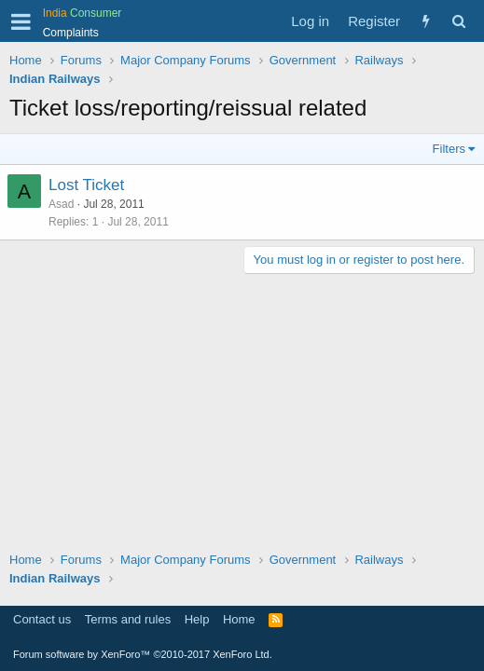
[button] (21, 21)
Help (197, 619)
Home (239, 619)
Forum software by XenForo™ (142, 654)
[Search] (458, 21)
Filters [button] (449, 149)
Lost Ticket (86, 185)
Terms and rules (128, 619)
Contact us (42, 619)
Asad (61, 204)
